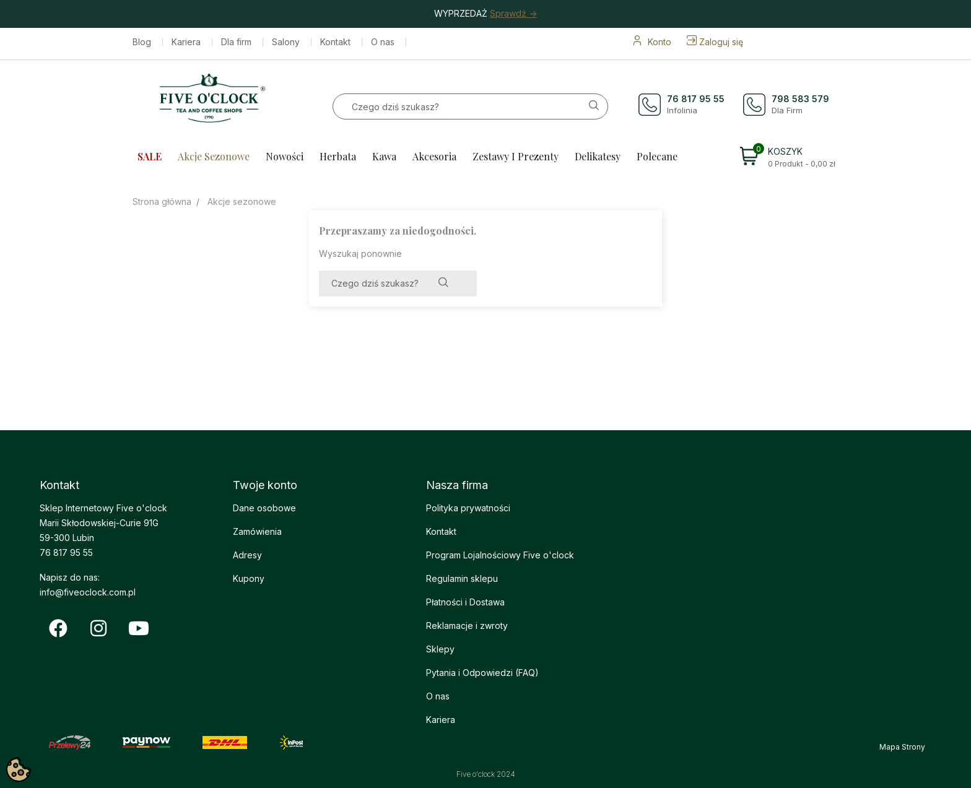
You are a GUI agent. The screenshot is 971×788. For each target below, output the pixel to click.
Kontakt (335, 42)
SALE (149, 156)
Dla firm (236, 42)
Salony (286, 42)
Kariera (186, 42)
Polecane (657, 156)
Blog (142, 42)
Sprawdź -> (513, 13)
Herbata (338, 156)
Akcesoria (434, 156)
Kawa (384, 156)
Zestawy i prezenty (515, 156)
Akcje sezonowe (214, 156)
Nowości (284, 156)
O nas (382, 42)
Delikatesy (597, 156)
